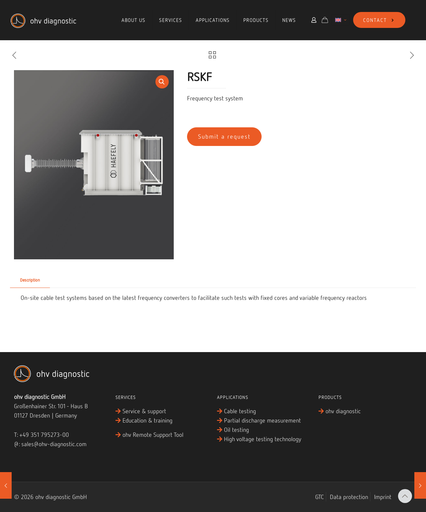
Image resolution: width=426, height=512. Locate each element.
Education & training (147, 420)
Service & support (144, 411)
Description (30, 280)
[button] (162, 81)
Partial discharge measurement (262, 420)
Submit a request (224, 136)
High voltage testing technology (262, 439)
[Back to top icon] (405, 496)
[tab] (30, 280)
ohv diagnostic (343, 411)
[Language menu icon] (340, 20)
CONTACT (379, 20)
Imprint (382, 496)
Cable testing (240, 411)
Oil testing (236, 429)
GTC (319, 496)
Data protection (349, 496)
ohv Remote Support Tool (152, 434)
